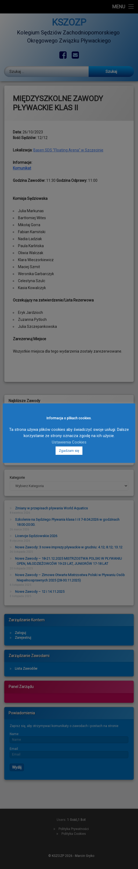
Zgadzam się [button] (69, 451)
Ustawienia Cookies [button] (69, 442)
